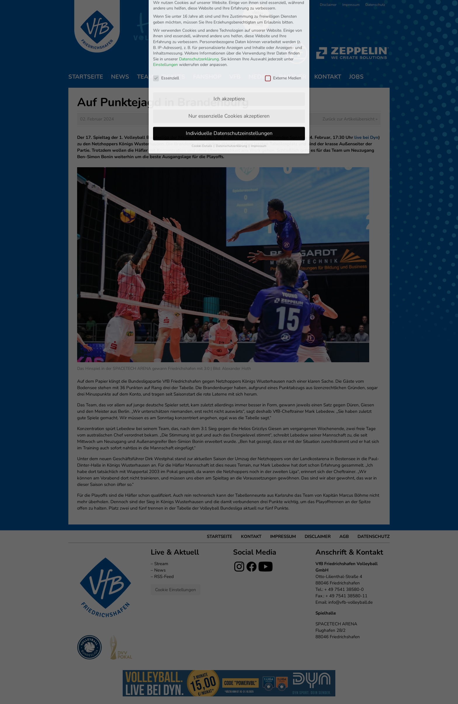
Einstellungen (165, 27)
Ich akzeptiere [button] (229, 60)
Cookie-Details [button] (202, 108)
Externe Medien (283, 40)
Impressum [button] (258, 108)
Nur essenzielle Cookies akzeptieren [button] (229, 78)
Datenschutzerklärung (199, 21)
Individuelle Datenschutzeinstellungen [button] (229, 95)
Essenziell (166, 40)
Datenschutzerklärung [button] (232, 108)
